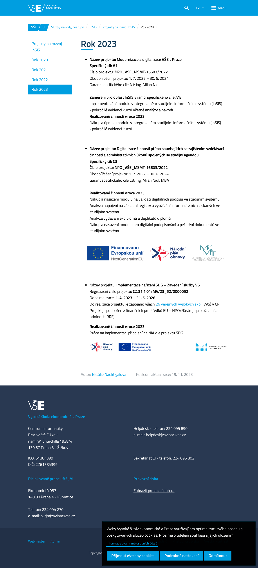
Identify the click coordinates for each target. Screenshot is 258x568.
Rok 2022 (40, 80)
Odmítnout (218, 556)
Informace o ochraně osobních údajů (132, 543)
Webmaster (36, 541)
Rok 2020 (40, 60)
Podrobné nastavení (181, 556)
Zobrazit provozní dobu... (154, 491)
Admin (55, 541)
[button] (186, 8)
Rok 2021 (40, 70)
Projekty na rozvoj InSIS (47, 47)
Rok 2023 (40, 89)
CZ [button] (198, 8)
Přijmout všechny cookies (132, 556)
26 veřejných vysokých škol (179, 304)
